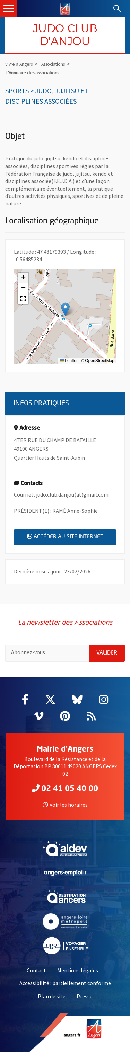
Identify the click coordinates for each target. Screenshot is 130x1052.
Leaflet (68, 360)
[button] (65, 309)
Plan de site (52, 996)
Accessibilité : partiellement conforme (65, 983)
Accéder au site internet (71, 536)
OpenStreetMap (99, 360)
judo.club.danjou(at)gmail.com (72, 494)
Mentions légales (77, 970)
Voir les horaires (65, 804)
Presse (85, 996)
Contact (36, 970)
